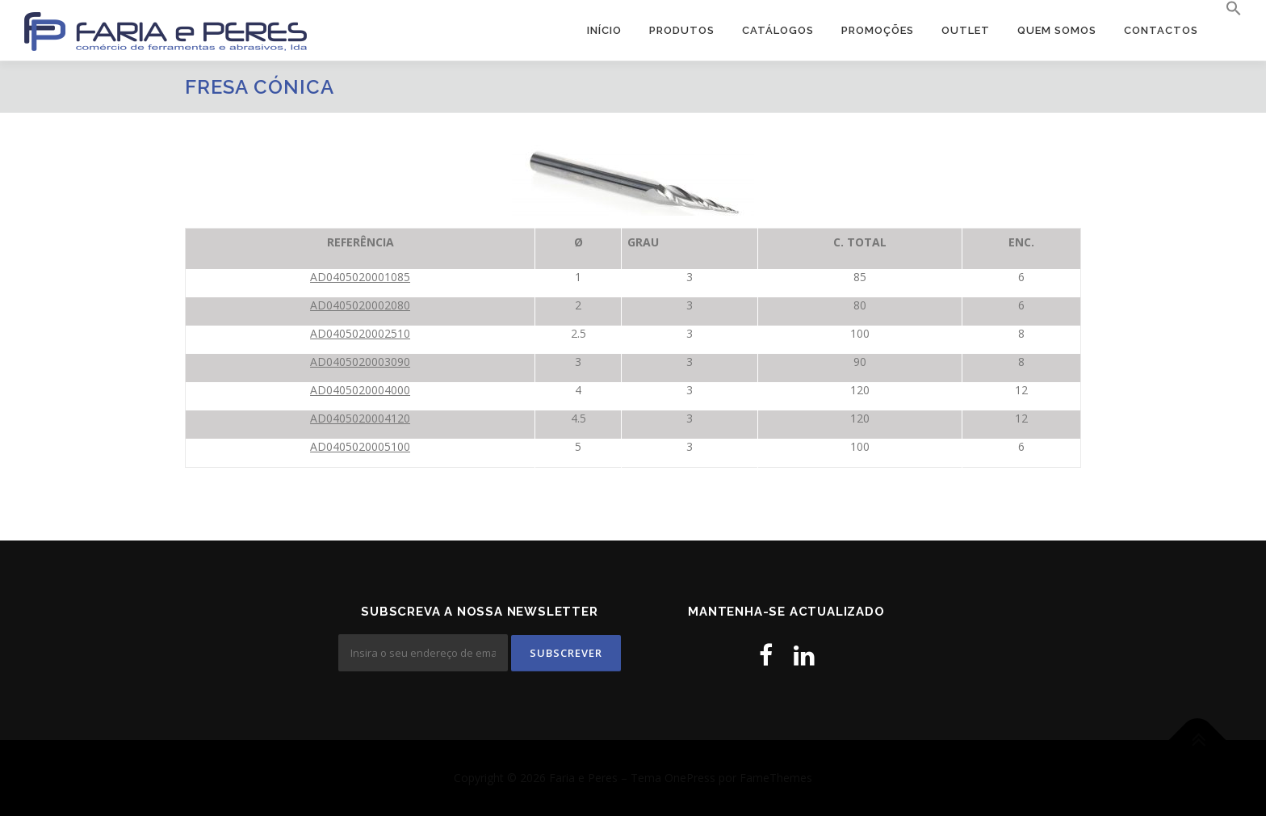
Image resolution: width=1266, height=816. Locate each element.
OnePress (689, 777)
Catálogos (778, 30)
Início (604, 30)
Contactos (1161, 30)
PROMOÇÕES (877, 30)
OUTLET (965, 30)
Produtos (682, 30)
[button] (1227, 9)
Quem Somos (1056, 30)
